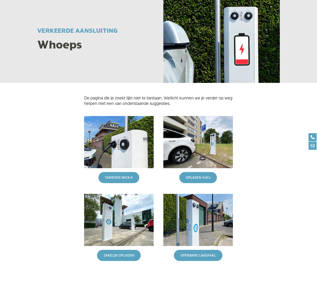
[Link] (119, 142)
